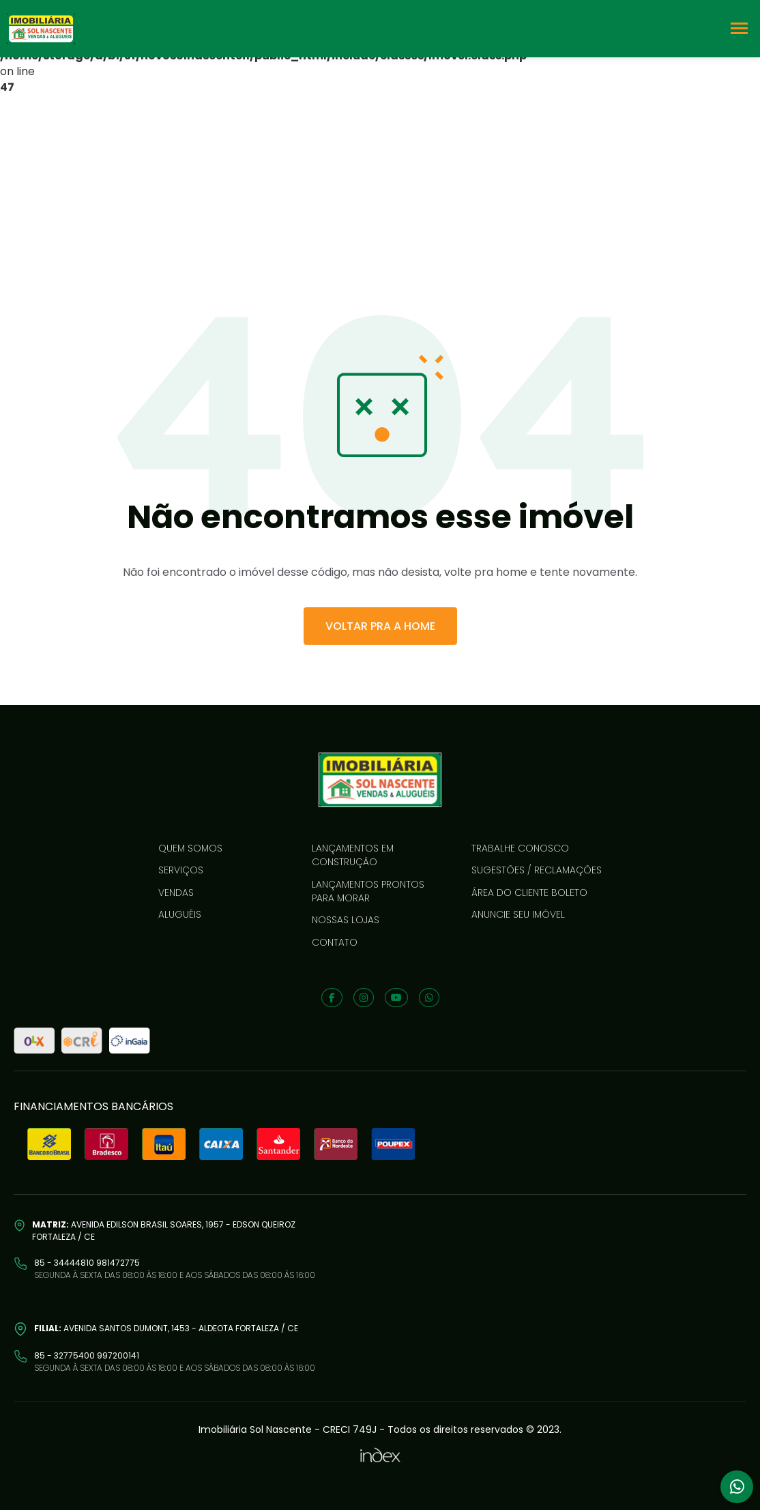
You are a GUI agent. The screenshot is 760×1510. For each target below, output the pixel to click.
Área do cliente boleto (529, 892)
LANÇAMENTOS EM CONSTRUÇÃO (353, 855)
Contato (334, 942)
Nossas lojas (345, 920)
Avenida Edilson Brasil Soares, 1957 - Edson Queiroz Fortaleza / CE (163, 1231)
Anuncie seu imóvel (518, 914)
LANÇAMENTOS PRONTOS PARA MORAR (368, 891)
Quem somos (190, 848)
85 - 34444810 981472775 (87, 1262)
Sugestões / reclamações (536, 870)
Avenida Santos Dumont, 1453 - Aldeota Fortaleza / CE (166, 1328)
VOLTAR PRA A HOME (380, 626)
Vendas (176, 892)
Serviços (180, 870)
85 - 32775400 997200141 (86, 1355)
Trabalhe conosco (520, 848)
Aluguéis (179, 914)
